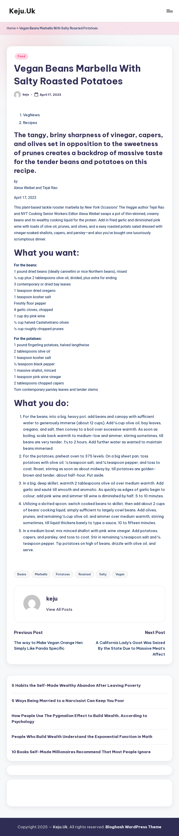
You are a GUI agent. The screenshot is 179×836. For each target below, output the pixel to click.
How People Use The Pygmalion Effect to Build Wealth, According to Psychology (79, 718)
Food (22, 56)
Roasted (85, 574)
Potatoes (63, 574)
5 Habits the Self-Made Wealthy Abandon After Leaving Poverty (76, 685)
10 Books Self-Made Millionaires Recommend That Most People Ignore (81, 751)
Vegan (120, 574)
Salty (103, 574)
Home (11, 28)
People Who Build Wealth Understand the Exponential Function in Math (82, 736)
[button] (59, 609)
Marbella (41, 574)
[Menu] (169, 11)
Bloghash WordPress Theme (133, 826)
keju (52, 598)
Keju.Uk (22, 11)
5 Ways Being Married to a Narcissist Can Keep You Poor (68, 700)
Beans (21, 574)
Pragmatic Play (25, 791)
